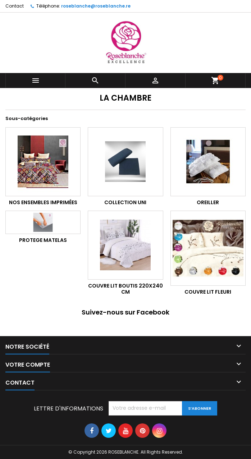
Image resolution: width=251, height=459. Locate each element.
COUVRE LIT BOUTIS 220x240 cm (125, 289)
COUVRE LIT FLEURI (207, 291)
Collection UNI (125, 202)
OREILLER (208, 202)
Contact (14, 6)
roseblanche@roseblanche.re (96, 6)
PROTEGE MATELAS (43, 240)
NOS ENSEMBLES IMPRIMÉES (43, 202)
